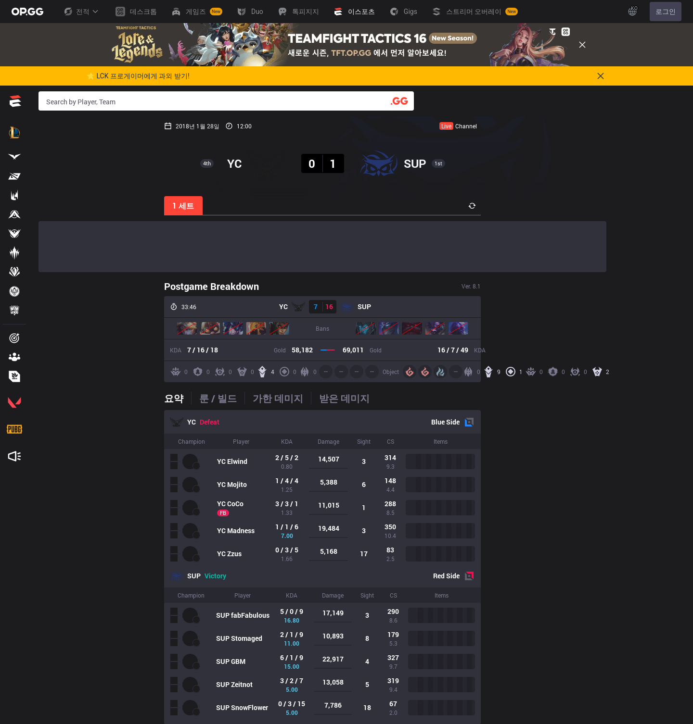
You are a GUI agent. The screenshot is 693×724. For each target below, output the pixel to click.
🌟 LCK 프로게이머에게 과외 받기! (138, 76)
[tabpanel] (322, 567)
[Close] (582, 44)
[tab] (51, 398)
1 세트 (58, 205)
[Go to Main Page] (27, 11)
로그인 (665, 11)
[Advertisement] (322, 246)
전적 (81, 11)
